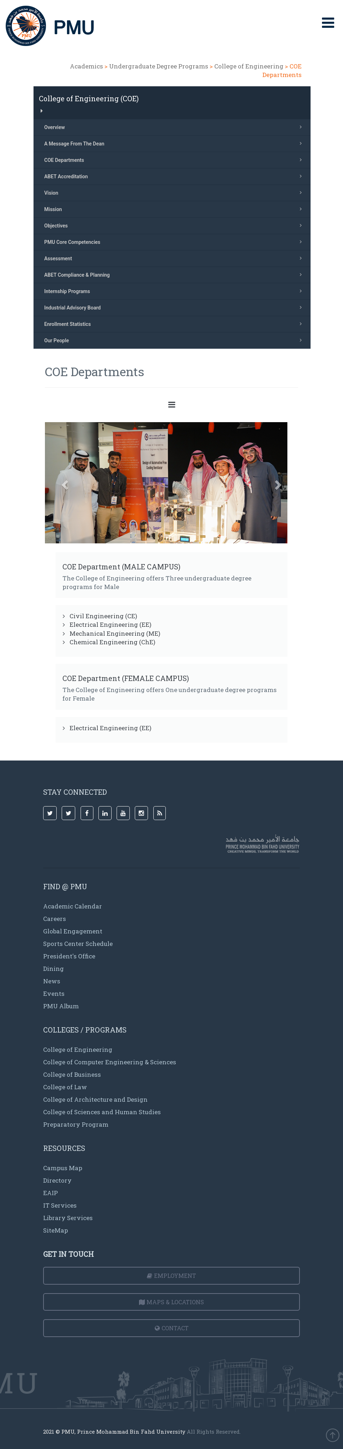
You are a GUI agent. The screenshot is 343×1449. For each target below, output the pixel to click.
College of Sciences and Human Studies (102, 1112)
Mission (174, 209)
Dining (53, 968)
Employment (171, 1275)
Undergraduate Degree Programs (158, 66)
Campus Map (62, 1168)
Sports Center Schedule (78, 943)
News (51, 981)
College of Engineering (248, 66)
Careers (54, 919)
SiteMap (55, 1230)
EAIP (50, 1193)
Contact (172, 1328)
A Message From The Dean (174, 143)
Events (54, 993)
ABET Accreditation (174, 176)
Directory (57, 1180)
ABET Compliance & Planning (174, 274)
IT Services (60, 1205)
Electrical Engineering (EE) (111, 624)
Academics (86, 66)
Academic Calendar (72, 906)
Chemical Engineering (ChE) (112, 642)
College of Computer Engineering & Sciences (109, 1062)
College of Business (72, 1074)
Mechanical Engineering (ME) (115, 633)
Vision (174, 192)
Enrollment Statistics (174, 324)
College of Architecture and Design (95, 1099)
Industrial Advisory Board (174, 307)
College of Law (65, 1087)
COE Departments (174, 160)
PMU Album (61, 1006)
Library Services (68, 1218)
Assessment (174, 258)
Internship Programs (174, 291)
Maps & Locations (171, 1302)
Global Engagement (72, 931)
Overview (174, 127)
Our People (174, 340)
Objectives (174, 225)
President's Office (69, 956)
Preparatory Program (75, 1124)
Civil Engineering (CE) (103, 616)
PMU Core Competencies (174, 242)
